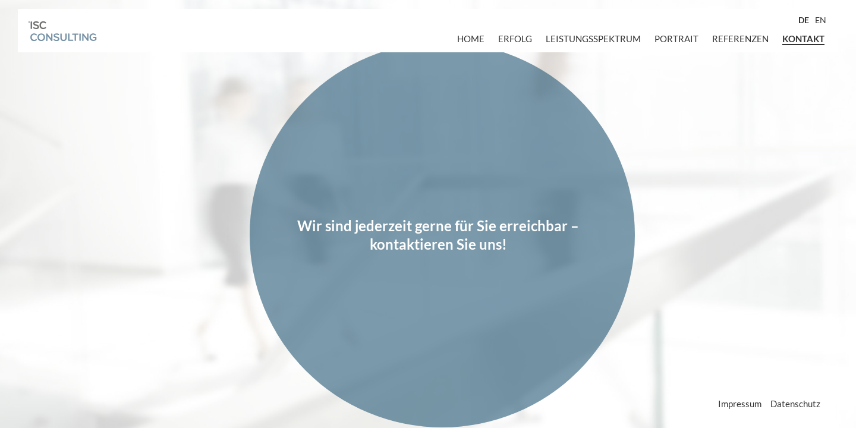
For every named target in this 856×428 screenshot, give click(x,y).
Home (470, 38)
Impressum (739, 403)
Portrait (676, 38)
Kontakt (803, 38)
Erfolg (515, 38)
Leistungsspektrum (593, 38)
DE (803, 20)
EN (820, 20)
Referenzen (740, 38)
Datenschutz (795, 403)
